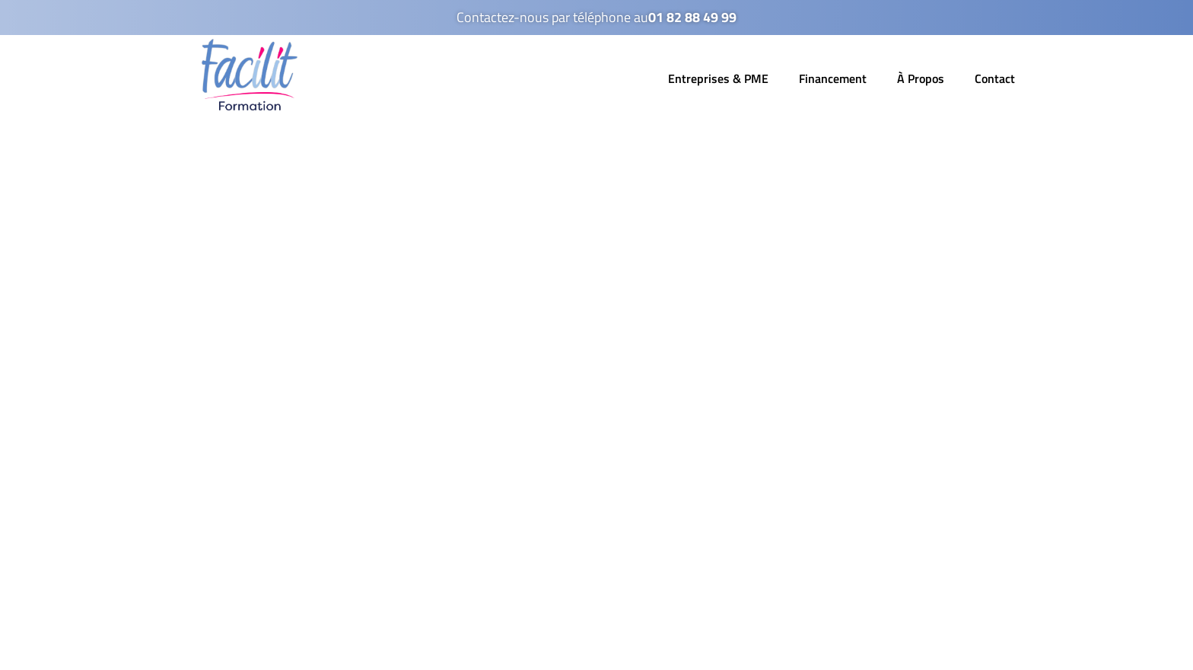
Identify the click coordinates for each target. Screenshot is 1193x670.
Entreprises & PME (718, 78)
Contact (995, 78)
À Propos (920, 78)
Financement (833, 78)
